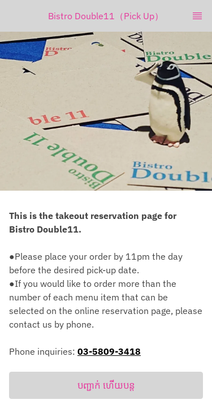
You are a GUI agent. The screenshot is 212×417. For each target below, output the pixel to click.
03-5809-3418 (109, 351)
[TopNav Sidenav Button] (197, 16)
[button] (106, 385)
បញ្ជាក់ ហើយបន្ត (106, 385)
